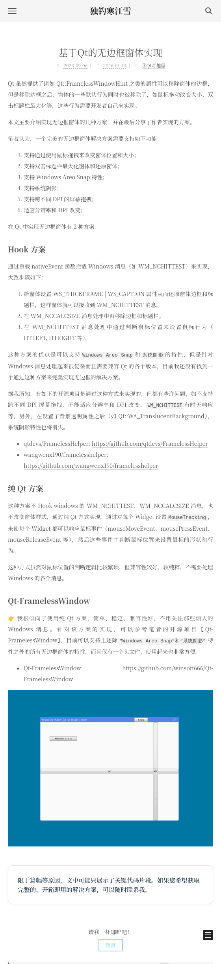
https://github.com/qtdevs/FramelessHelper (150, 443)
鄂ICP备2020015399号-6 (110, 945)
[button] (12, 11)
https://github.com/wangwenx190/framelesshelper (91, 465)
